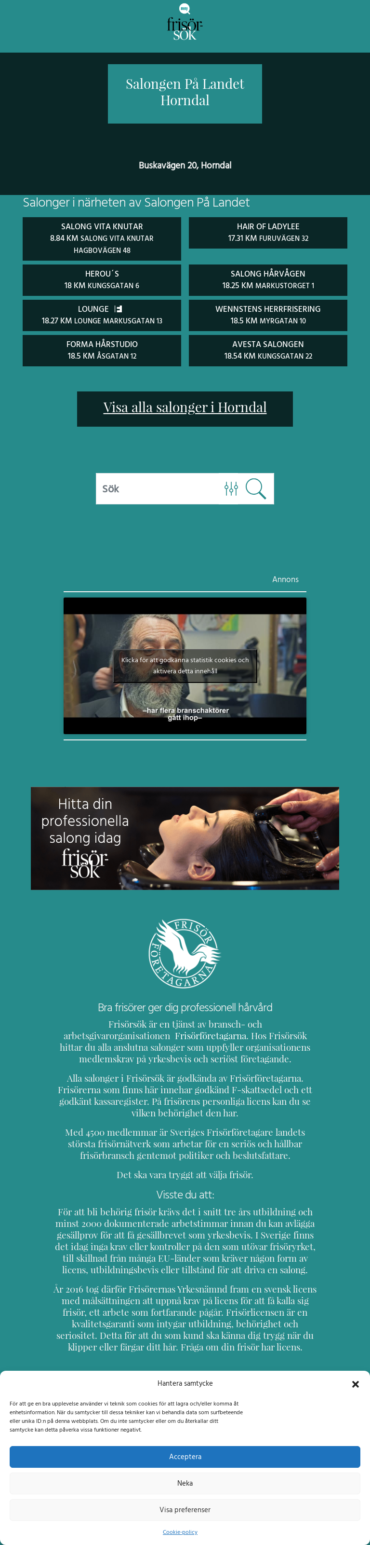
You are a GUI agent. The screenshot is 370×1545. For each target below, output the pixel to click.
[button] (355, 1383)
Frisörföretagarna (90, 1034)
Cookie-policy (180, 1532)
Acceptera (185, 1456)
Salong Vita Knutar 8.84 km (102, 238)
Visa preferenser (185, 1510)
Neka (185, 1483)
